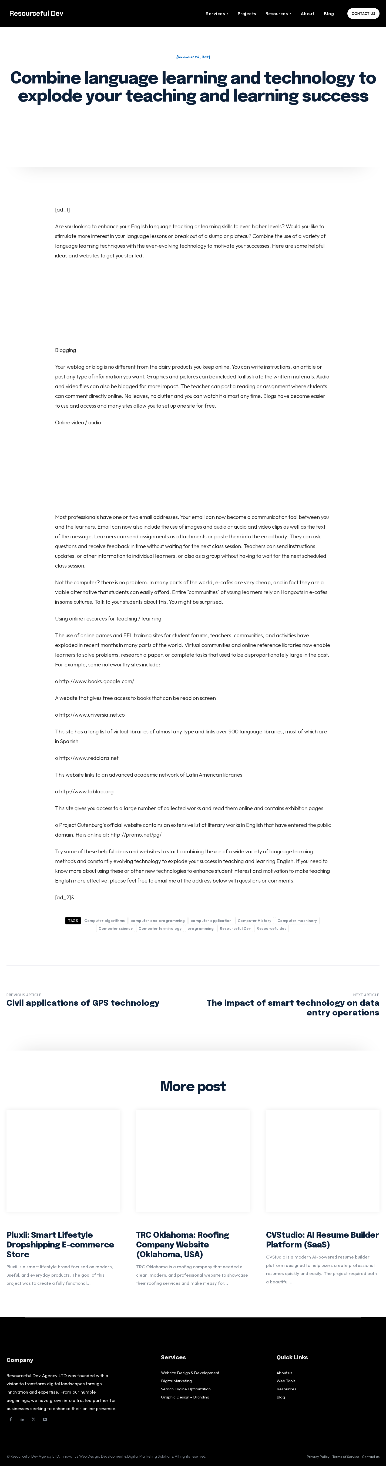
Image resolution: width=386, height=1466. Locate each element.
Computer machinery (297, 920)
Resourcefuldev (271, 928)
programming (200, 928)
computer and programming (158, 920)
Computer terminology (160, 928)
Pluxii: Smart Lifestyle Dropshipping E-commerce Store (60, 1245)
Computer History (254, 920)
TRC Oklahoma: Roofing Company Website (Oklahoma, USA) (182, 1245)
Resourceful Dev (235, 928)
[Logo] (53, 13)
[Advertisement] (193, 305)
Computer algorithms (104, 920)
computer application (211, 920)
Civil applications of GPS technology (82, 1003)
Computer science (116, 928)
